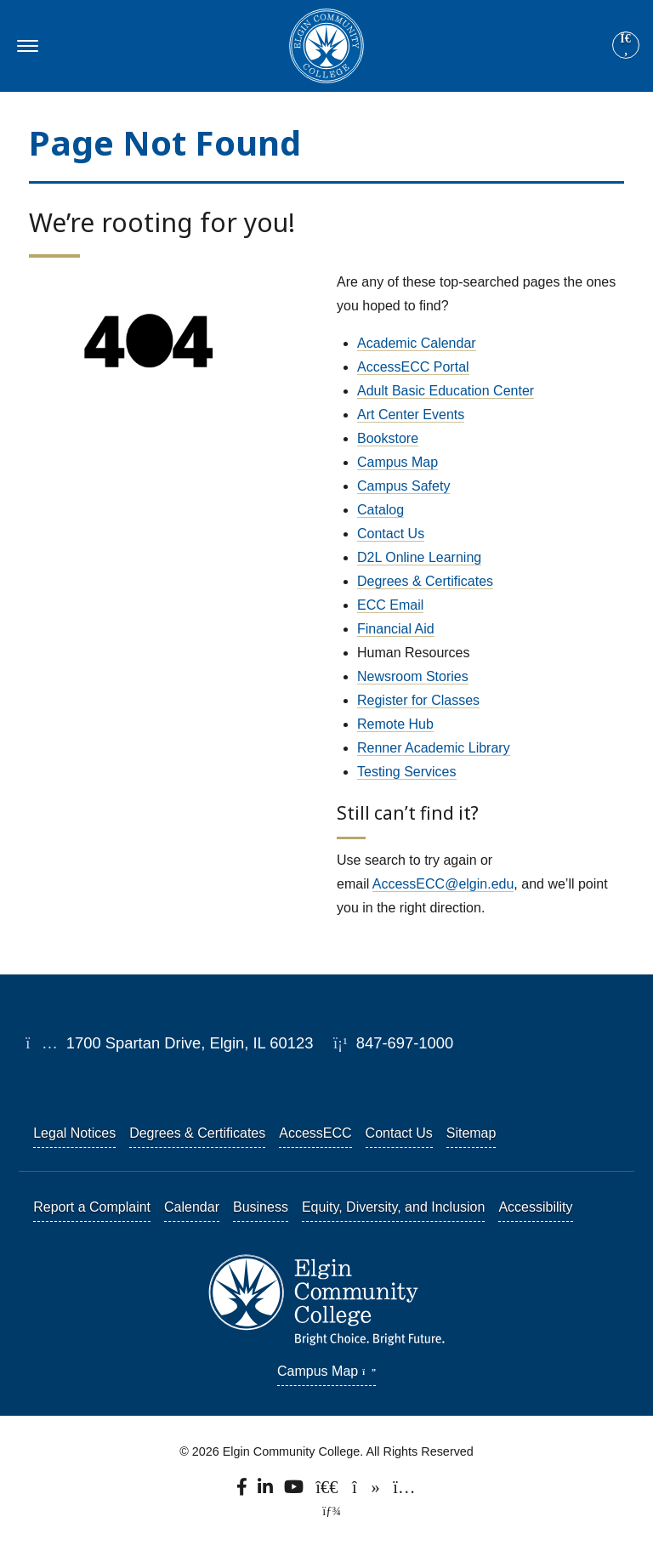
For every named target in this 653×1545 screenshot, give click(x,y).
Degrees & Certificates (425, 581)
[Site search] (625, 45)
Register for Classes (418, 700)
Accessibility (535, 1207)
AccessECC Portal (413, 367)
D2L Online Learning (419, 557)
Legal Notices (74, 1133)
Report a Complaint (91, 1207)
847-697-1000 (393, 1043)
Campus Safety (403, 486)
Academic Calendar (416, 343)
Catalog (380, 510)
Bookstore (387, 438)
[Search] (625, 46)
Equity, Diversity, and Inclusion (393, 1207)
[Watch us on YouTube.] (295, 1491)
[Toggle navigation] (25, 46)
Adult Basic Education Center (445, 390)
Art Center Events (410, 414)
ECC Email (390, 605)
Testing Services (407, 771)
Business (260, 1207)
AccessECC (315, 1133)
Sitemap (471, 1133)
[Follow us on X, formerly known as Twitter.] (328, 1491)
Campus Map (397, 462)
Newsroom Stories (412, 676)
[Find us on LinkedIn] (266, 1491)
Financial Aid (395, 629)
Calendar (191, 1207)
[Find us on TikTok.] (367, 1491)
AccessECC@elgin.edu (443, 884)
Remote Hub (395, 724)
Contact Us (390, 533)
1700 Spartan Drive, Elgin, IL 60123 (169, 1043)
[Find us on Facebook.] (243, 1491)
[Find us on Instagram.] (404, 1491)
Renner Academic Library (433, 748)
